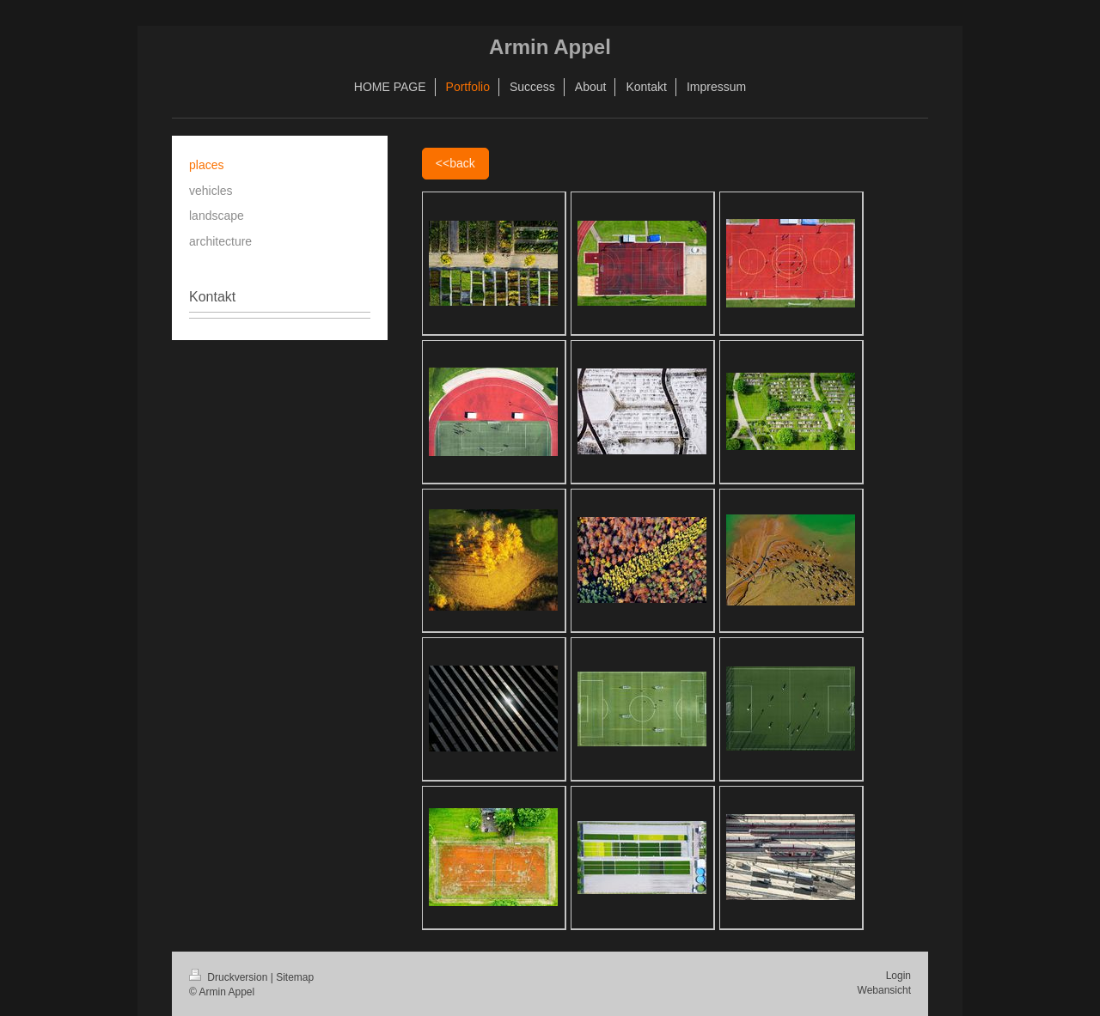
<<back (455, 163)
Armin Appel (550, 46)
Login (898, 976)
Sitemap (295, 977)
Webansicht (884, 990)
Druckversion (230, 977)
